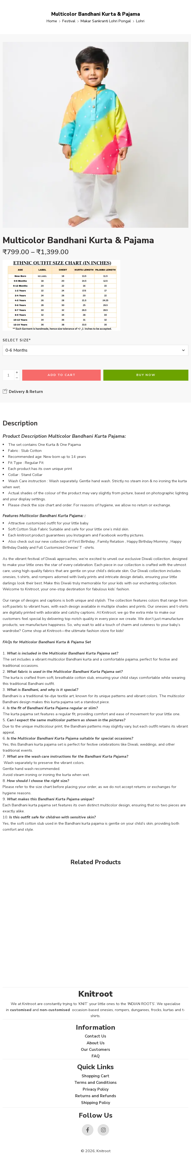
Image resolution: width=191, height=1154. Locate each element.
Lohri (140, 21)
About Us (96, 1043)
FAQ (96, 1056)
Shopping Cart (95, 1076)
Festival (68, 21)
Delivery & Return (23, 391)
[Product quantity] (8, 375)
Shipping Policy (95, 1102)
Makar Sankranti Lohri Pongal (106, 21)
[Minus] (17, 378)
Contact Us (95, 1036)
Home (52, 21)
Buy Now (145, 375)
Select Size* (17, 340)
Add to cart (62, 375)
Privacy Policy (96, 1089)
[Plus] (17, 372)
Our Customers (95, 1049)
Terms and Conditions (95, 1082)
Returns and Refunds (95, 1095)
